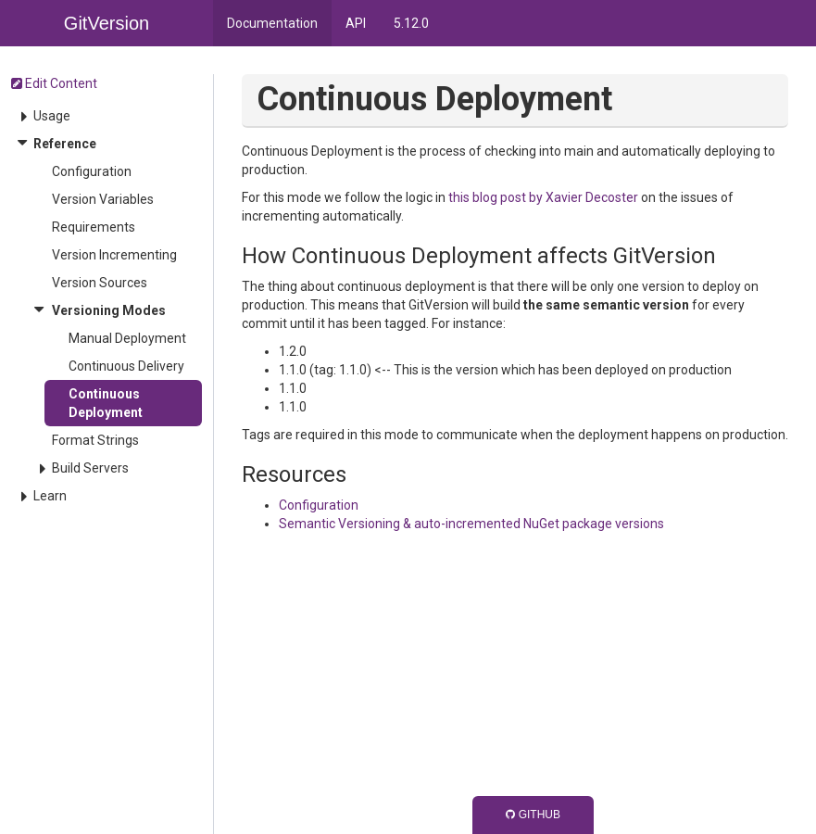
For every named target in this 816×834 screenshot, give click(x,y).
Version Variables (103, 199)
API (355, 23)
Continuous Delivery (126, 366)
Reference (64, 143)
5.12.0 (411, 23)
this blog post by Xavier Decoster (543, 197)
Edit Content (54, 83)
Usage (51, 115)
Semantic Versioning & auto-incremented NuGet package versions (471, 523)
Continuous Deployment (106, 403)
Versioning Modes (109, 310)
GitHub (533, 814)
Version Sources (99, 282)
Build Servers (90, 468)
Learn (50, 495)
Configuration (92, 171)
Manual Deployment (127, 338)
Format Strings (95, 440)
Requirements (93, 227)
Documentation (272, 23)
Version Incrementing (114, 254)
